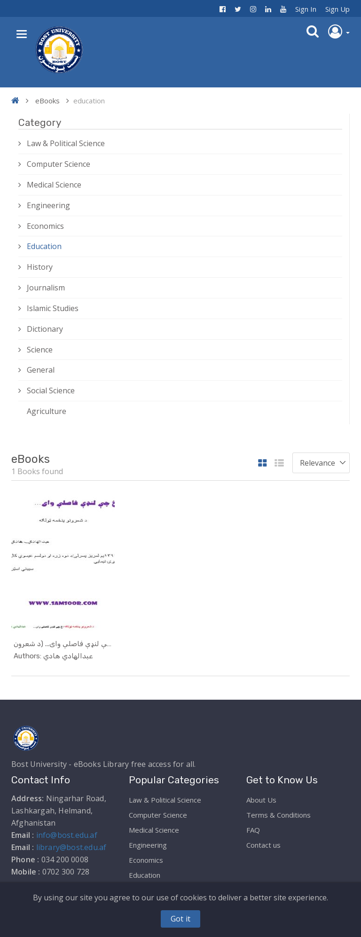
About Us (261, 799)
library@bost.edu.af (71, 847)
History (40, 267)
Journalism (46, 287)
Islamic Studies (52, 308)
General (41, 370)
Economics (45, 226)
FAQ (253, 830)
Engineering (48, 205)
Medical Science (54, 185)
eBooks (47, 100)
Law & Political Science (66, 143)
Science (40, 349)
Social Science (51, 390)
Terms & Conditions (278, 815)
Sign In (305, 9)
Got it (180, 919)
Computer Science (58, 164)
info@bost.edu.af (66, 835)
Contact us (263, 845)
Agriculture (46, 411)
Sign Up (337, 9)
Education (44, 246)
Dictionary (45, 329)
